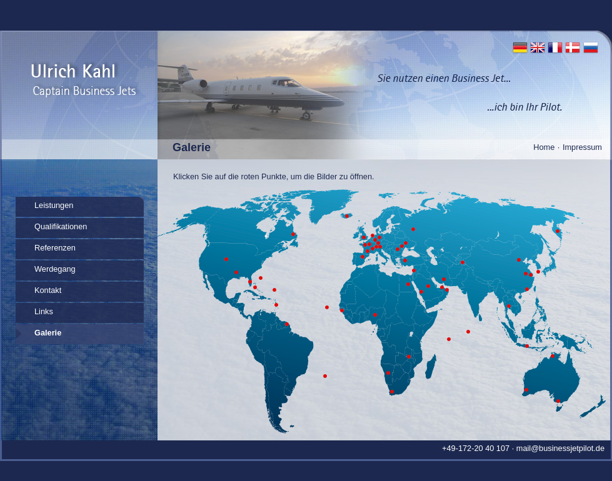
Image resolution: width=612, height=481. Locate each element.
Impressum (582, 147)
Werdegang (55, 269)
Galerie (47, 332)
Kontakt (47, 290)
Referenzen (55, 247)
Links (43, 311)
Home (543, 147)
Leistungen (53, 205)
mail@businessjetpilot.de (560, 448)
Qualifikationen (60, 226)
